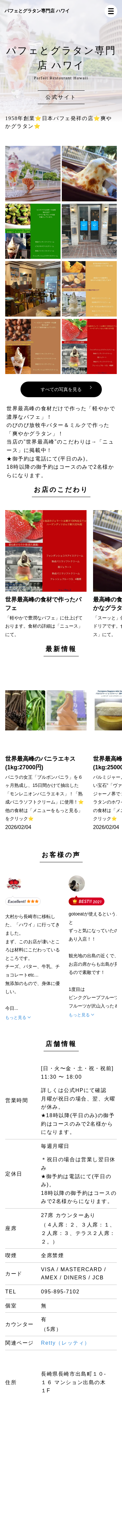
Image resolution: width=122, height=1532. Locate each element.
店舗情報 (61, 1043)
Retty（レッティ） (65, 1343)
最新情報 (61, 648)
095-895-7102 (60, 1291)
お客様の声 (61, 854)
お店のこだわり (61, 489)
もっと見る (15, 1017)
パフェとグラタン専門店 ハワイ (37, 10)
